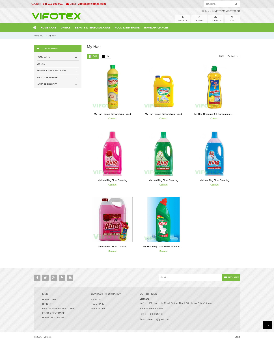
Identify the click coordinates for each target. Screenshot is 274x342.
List (107, 56)
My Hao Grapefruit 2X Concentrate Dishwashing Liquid (222, 114)
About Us (96, 299)
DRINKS (46, 304)
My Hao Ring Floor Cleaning (112, 180)
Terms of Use (98, 308)
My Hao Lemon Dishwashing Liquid (112, 114)
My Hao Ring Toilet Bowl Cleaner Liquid (163, 246)
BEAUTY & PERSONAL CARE (58, 308)
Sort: (221, 56)
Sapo (237, 337)
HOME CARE (49, 299)
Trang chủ (38, 36)
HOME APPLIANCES (53, 317)
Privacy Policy (98, 304)
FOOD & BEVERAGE (53, 313)
